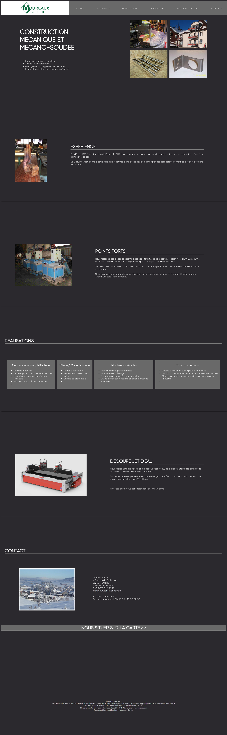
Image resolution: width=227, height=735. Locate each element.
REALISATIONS (157, 8)
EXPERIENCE (103, 8)
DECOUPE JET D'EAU (188, 8)
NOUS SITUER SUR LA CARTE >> (113, 627)
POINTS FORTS (129, 8)
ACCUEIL (80, 8)
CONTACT (216, 8)
